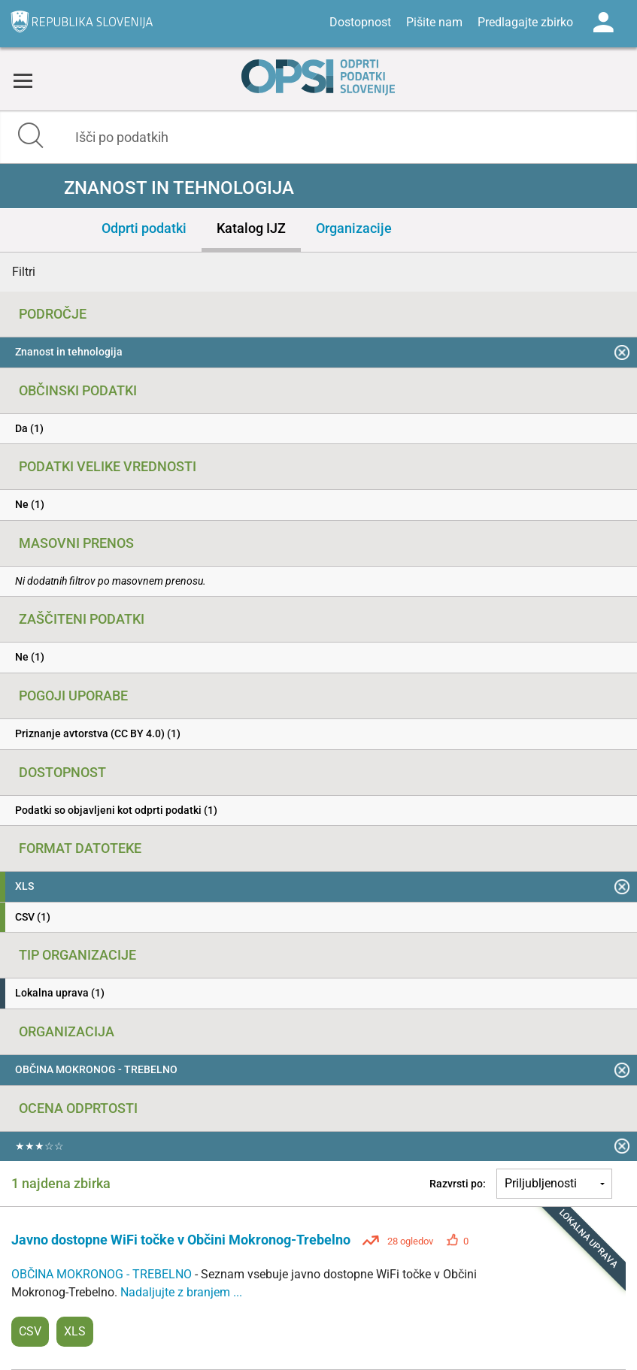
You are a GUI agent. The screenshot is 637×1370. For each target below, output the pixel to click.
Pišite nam (434, 22)
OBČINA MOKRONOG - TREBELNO (103, 1274)
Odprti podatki (144, 228)
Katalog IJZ (251, 228)
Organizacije (354, 228)
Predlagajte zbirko (525, 22)
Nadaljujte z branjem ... (181, 1292)
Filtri (23, 272)
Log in (603, 22)
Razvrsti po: (457, 1184)
